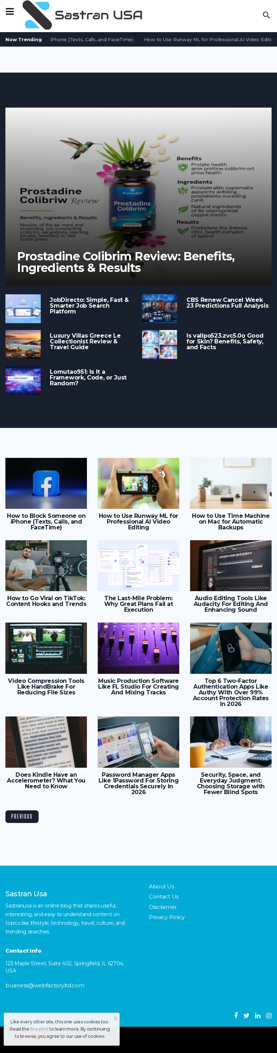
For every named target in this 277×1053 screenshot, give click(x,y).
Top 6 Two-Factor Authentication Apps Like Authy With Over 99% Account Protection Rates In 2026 (231, 692)
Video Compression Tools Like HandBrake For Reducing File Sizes (46, 687)
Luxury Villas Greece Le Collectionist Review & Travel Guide (85, 341)
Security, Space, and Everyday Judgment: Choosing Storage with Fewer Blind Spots (231, 783)
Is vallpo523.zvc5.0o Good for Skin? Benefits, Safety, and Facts (224, 341)
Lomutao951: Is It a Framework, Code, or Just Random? (88, 377)
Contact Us (164, 896)
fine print (39, 1029)
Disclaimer (163, 907)
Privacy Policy (167, 917)
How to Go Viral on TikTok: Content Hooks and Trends (46, 601)
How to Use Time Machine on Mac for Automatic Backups (231, 521)
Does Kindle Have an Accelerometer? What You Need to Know (46, 780)
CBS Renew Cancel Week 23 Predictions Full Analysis (227, 303)
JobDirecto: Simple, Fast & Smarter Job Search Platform (89, 306)
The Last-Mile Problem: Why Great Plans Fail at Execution (138, 604)
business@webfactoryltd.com (44, 985)
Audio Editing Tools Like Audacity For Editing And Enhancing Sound (231, 604)
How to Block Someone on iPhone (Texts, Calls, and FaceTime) (46, 521)
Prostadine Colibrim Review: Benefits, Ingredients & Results (126, 262)
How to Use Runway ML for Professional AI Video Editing (138, 521)
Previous (22, 816)
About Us (161, 886)
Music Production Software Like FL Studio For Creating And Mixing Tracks (138, 687)
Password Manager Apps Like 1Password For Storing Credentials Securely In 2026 (138, 783)
